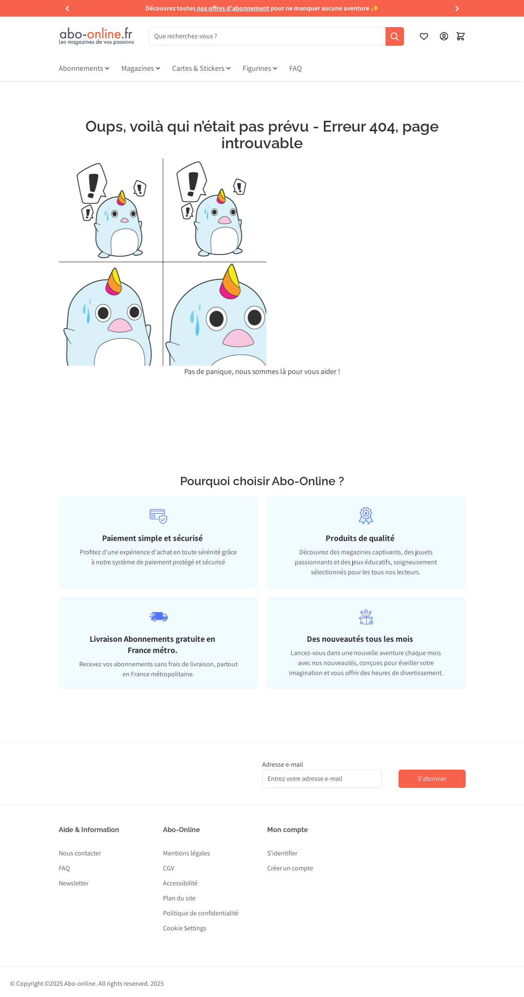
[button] (67, 8)
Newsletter (73, 883)
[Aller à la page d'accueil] (96, 36)
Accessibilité (180, 883)
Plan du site (179, 898)
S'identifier (282, 853)
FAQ (64, 868)
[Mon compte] (444, 36)
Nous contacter (80, 853)
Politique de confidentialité (200, 913)
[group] (261, 8)
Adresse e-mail (282, 764)
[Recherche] (395, 36)
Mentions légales (186, 853)
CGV (168, 868)
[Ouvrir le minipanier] (461, 36)
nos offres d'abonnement (233, 8)
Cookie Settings (184, 928)
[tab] (158, 538)
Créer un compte (290, 868)
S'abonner (432, 778)
